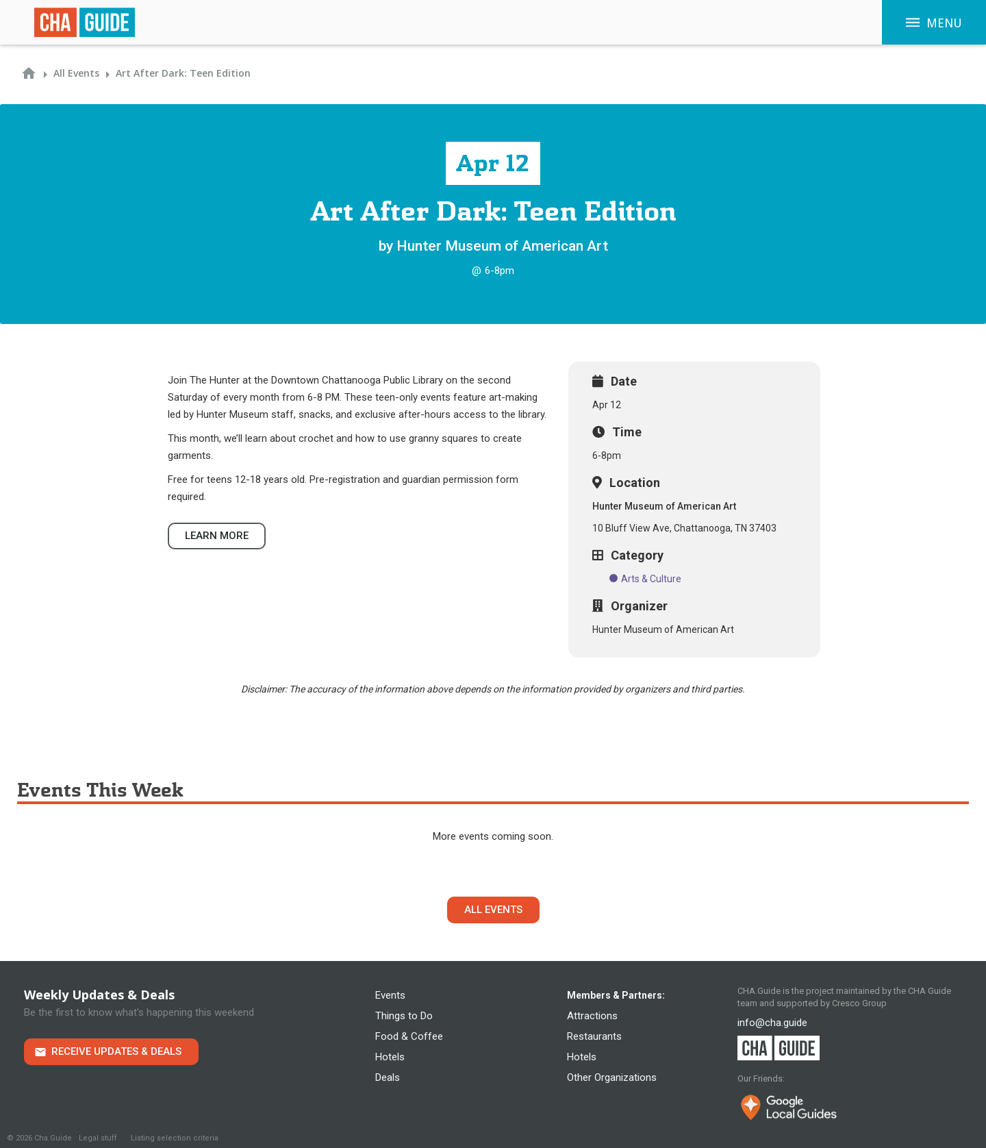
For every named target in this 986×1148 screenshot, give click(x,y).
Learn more (217, 535)
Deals (387, 1077)
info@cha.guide (772, 1022)
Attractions (592, 1016)
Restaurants (594, 1036)
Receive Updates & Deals (116, 1051)
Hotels (390, 1057)
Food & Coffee (409, 1036)
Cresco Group (859, 1003)
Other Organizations (612, 1077)
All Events (493, 909)
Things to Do (404, 1016)
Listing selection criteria (174, 1138)
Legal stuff (98, 1138)
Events (390, 995)
